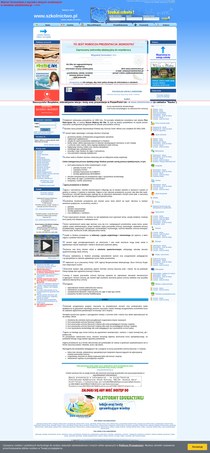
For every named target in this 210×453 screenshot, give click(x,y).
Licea (39, 156)
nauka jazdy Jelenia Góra (53, 427)
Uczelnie (70, 25)
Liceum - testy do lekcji (161, 119)
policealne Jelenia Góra (42, 425)
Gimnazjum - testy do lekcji (162, 116)
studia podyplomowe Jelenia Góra (97, 427)
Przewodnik (143, 25)
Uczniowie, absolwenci (44, 178)
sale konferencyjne (138, 436)
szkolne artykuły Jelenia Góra (159, 425)
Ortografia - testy (159, 224)
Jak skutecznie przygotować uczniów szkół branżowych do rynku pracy (47, 301)
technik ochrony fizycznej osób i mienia (123, 94)
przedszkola (77, 434)
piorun (46, 145)
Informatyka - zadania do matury (164, 273)
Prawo (157, 202)
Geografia (158, 166)
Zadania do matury (159, 259)
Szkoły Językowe (42, 169)
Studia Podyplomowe (44, 172)
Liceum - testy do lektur (161, 219)
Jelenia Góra (103, 425)
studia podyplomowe (90, 436)
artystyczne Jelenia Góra (146, 424)
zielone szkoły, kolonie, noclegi (108, 436)
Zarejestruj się (75, 82)
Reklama (126, 440)
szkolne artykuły (157, 434)
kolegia (44, 434)
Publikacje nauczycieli (47, 185)
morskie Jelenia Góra (58, 425)
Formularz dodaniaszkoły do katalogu (46, 193)
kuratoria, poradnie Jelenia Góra (137, 425)
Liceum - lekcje (158, 117)
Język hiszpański (161, 193)
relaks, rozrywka (125, 436)
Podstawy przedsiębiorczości (165, 294)
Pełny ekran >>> (53, 258)
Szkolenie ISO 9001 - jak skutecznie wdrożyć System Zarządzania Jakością (46, 266)
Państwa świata (158, 176)
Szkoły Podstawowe (44, 161)
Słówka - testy (158, 109)
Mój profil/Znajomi (94, 25)
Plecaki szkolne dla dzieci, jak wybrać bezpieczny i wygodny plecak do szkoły (47, 296)
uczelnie (125, 434)
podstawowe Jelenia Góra (164, 424)
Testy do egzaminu (159, 130)
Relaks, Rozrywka (43, 177)
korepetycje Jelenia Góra (75, 424)
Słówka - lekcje (158, 111)
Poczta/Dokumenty (120, 25)
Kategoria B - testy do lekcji (162, 129)
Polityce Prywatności (131, 445)
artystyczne (86, 434)
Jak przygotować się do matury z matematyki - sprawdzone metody (48, 275)
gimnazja (38, 434)
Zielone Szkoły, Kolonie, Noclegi (48, 173)
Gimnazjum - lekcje (159, 114)
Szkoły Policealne (43, 162)
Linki (132, 440)
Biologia (158, 241)
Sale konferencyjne (43, 175)
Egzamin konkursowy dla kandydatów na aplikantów (162, 207)
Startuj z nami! (68, 10)
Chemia (157, 180)
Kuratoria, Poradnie (43, 167)
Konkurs (166, 25)
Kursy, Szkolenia (42, 154)
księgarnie (133, 434)
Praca (137, 440)
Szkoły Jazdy (41, 170)
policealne (103, 434)
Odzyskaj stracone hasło (42, 133)
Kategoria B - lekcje (159, 127)
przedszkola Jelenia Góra (128, 424)
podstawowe (94, 434)
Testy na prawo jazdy (162, 123)
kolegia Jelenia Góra (60, 424)
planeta (51, 145)
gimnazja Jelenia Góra (44, 424)
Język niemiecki (160, 134)
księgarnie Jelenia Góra (117, 425)
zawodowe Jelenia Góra (74, 425)
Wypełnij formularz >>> (103, 55)
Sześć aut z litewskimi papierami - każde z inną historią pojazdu (48, 284)
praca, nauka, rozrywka (70, 20)
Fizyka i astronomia (162, 254)
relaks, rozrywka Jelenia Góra (151, 427)
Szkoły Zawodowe (43, 164)
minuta (56, 145)
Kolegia (39, 153)
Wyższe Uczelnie (42, 166)
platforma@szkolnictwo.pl (48, 220)
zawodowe (117, 434)
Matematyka (159, 151)
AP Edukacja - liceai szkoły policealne (47, 181)
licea (70, 434)
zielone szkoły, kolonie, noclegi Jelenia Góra (125, 427)
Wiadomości (40, 262)
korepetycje (52, 434)
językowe (166, 434)
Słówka (155, 198)
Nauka (47, 25)
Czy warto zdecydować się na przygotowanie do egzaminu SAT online (48, 291)
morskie (110, 434)
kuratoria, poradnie (144, 434)
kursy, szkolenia (62, 434)
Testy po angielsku (159, 112)
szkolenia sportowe (75, 436)
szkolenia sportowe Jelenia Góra (73, 427)
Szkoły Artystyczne (43, 159)
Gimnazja (40, 151)
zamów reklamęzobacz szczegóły (43, 35)
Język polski (159, 212)
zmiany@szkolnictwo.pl (105, 370)
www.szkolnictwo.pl (55, 15)
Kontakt (97, 440)
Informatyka (159, 269)
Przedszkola (41, 158)
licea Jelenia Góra (112, 424)
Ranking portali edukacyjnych (111, 440)
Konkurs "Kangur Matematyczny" (164, 161)
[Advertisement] (122, 33)
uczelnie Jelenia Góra (91, 425)
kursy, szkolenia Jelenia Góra (95, 424)
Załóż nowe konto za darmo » (44, 132)
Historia (158, 228)
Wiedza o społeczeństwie (163, 284)
